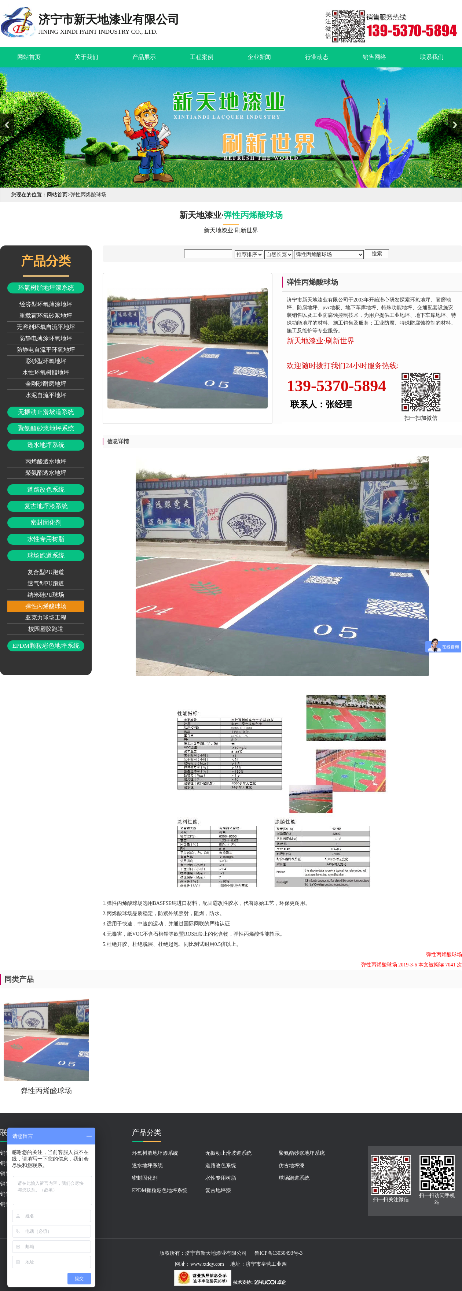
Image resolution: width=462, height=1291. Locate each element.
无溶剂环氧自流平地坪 (45, 327)
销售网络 (374, 57)
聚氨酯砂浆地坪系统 (46, 428)
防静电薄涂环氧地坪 (45, 338)
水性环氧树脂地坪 (45, 372)
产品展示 (144, 57)
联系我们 (432, 57)
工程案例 (201, 57)
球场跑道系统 (46, 555)
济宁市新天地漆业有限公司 (216, 1253)
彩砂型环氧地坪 (45, 361)
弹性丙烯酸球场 (45, 606)
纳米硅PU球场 (45, 595)
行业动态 (317, 57)
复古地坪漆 (218, 1190)
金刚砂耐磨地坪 (45, 384)
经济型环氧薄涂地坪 (45, 304)
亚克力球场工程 (45, 617)
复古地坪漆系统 (46, 506)
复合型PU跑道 (45, 572)
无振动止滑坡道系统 (46, 411)
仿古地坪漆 (291, 1165)
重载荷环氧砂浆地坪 (45, 315)
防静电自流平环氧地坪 (45, 350)
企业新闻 (259, 57)
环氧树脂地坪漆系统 (46, 287)
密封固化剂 (46, 522)
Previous (7, 125)
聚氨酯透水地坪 (45, 473)
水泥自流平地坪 (45, 395)
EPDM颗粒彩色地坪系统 (45, 645)
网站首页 (29, 57)
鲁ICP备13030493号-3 (278, 1253)
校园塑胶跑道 (45, 629)
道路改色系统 (46, 489)
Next (455, 125)
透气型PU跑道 (45, 583)
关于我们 (86, 57)
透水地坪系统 (46, 444)
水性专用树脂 (46, 539)
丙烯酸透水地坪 (45, 461)
